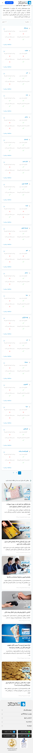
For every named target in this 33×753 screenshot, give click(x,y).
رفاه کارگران (25, 318)
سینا (27, 407)
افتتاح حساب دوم (23, 31)
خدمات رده (29, 722)
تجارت (26, 51)
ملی (27, 73)
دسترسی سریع (28, 718)
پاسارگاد (26, 28)
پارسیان (26, 139)
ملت (27, 95)
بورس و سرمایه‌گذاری (26, 714)
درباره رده (29, 726)
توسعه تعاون (24, 228)
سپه (27, 295)
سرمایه (26, 362)
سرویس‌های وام (28, 710)
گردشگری (25, 429)
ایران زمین (25, 161)
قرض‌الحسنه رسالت (23, 451)
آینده (27, 206)
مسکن (26, 273)
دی (27, 340)
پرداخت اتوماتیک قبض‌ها (9, 31)
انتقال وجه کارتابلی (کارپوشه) (23, 37)
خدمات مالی (9, 3)
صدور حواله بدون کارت (10, 37)
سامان (26, 117)
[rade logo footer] (16, 704)
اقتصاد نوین (25, 184)
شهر (27, 250)
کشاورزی (26, 384)
